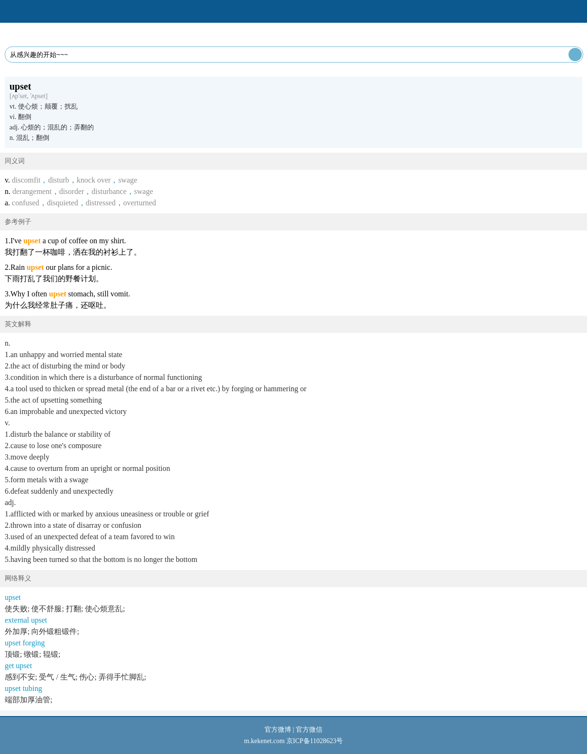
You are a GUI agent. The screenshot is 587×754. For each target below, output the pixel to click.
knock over (94, 180)
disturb (58, 180)
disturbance (109, 191)
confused (25, 203)
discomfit (26, 180)
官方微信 (309, 729)
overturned (139, 203)
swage (127, 180)
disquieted (62, 203)
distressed (101, 203)
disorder (71, 191)
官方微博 (278, 729)
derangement (32, 191)
